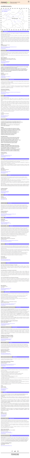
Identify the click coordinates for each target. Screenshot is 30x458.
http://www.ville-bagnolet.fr (5, 61)
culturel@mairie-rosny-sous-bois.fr (6, 432)
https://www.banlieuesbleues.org (6, 445)
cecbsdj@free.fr (3, 389)
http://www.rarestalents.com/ (5, 353)
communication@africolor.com (6, 223)
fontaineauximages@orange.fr (6, 339)
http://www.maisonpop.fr (5, 191)
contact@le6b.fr (3, 415)
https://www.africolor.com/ (5, 222)
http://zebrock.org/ (4, 199)
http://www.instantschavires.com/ (6, 155)
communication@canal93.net (5, 76)
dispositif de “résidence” (10, 279)
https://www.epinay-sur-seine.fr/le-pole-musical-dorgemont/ (10, 92)
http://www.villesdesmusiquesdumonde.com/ (8, 364)
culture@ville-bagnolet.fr (5, 62)
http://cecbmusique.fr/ (4, 388)
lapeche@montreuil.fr (4, 172)
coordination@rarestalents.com (6, 354)
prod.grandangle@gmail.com (5, 260)
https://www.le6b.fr (4, 414)
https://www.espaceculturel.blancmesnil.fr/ (8, 323)
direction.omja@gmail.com (5, 47)
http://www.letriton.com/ (5, 115)
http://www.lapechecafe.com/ (5, 171)
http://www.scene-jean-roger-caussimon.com (8, 303)
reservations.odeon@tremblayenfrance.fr (7, 304)
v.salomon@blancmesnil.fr (5, 324)
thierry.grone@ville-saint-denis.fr (6, 241)
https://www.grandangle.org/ (5, 259)
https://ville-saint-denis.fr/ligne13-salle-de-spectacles (9, 240)
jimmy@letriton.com (4, 116)
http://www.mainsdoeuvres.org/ (6, 288)
